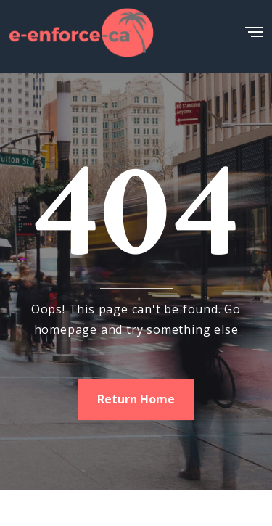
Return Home (136, 399)
